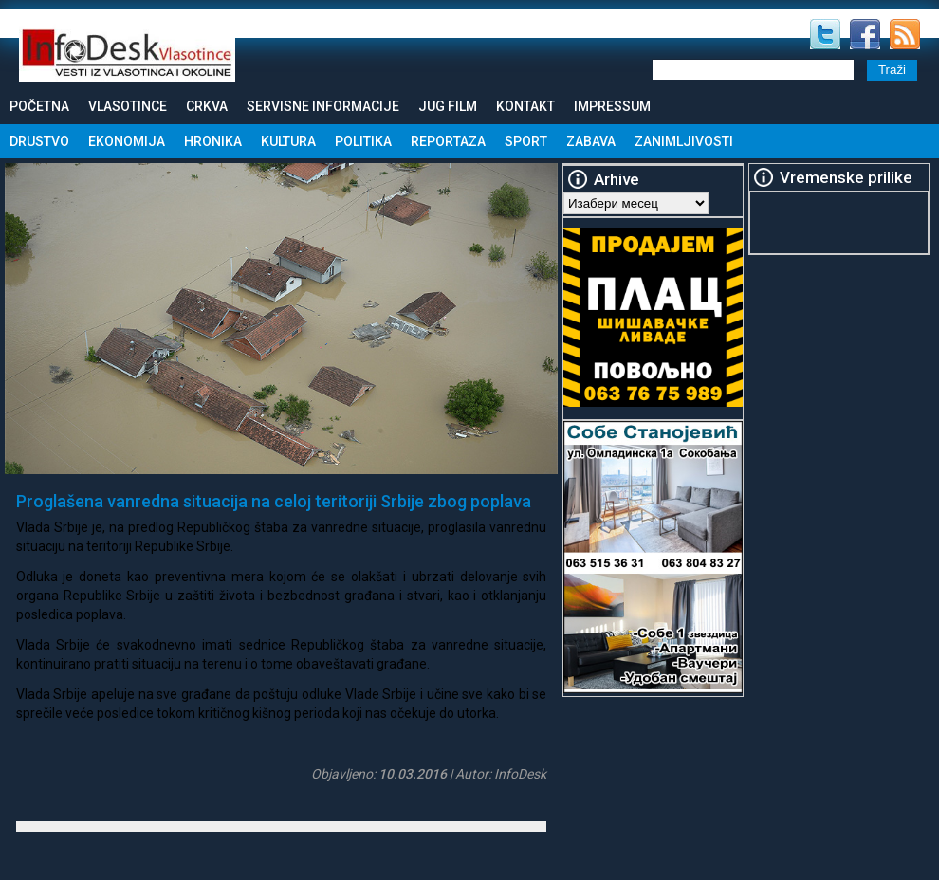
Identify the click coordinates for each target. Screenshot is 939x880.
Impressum (612, 106)
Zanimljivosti (684, 141)
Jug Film (447, 106)
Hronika (213, 141)
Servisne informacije (323, 106)
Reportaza (448, 141)
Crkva (207, 106)
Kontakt (525, 106)
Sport (526, 141)
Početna (39, 106)
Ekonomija (126, 141)
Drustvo (39, 141)
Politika (363, 141)
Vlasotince (127, 106)
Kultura (288, 141)
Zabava (591, 141)
